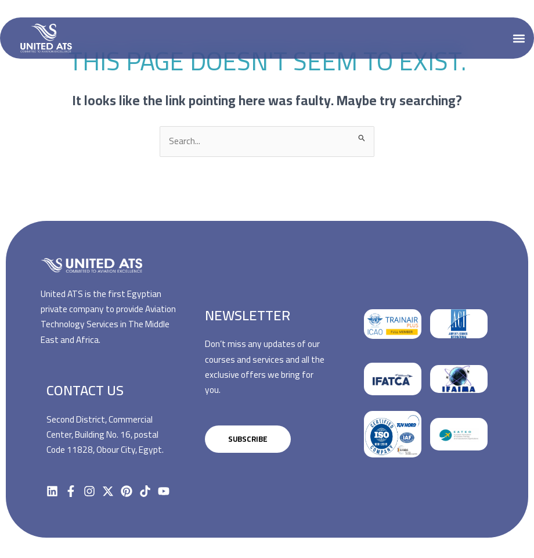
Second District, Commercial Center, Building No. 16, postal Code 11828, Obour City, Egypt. (105, 435)
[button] (518, 38)
